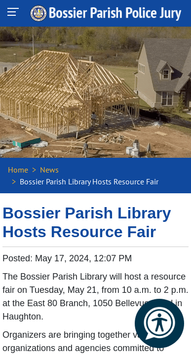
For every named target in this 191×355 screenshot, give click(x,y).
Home (18, 170)
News (49, 170)
